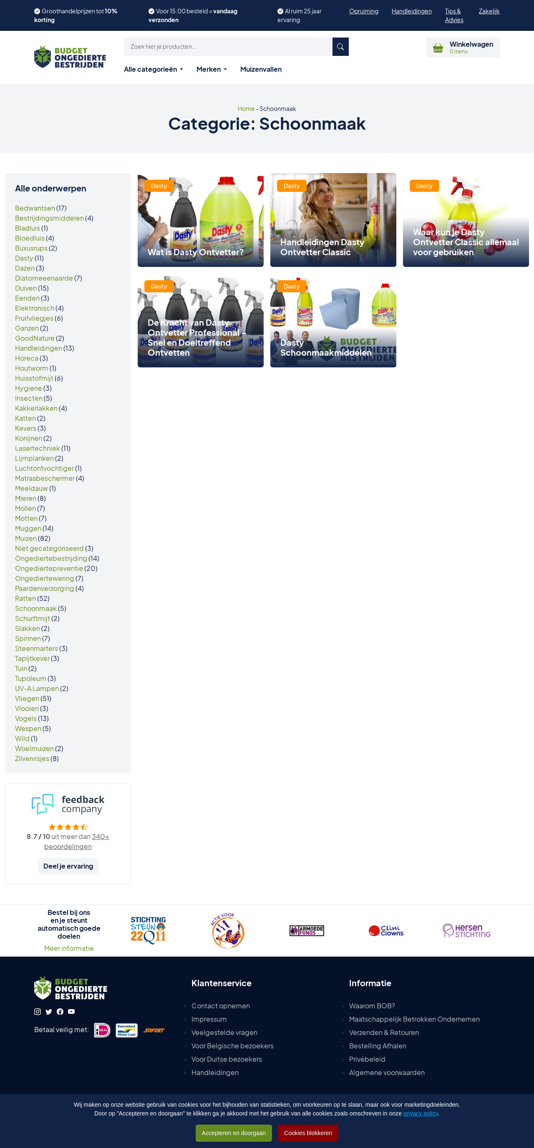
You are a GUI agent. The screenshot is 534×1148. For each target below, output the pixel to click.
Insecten (29, 398)
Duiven (26, 288)
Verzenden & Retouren (384, 1032)
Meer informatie (69, 948)
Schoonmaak (36, 608)
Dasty (24, 258)
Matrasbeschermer (45, 478)
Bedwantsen (35, 207)
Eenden (27, 298)
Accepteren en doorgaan (234, 1133)
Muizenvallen (261, 69)
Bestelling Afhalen (377, 1045)
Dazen (25, 268)
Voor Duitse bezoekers (226, 1059)
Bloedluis (30, 238)
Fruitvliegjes (34, 318)
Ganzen (27, 328)
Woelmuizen (34, 748)
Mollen (25, 508)
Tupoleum (30, 678)
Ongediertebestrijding (51, 558)
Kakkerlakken (36, 408)
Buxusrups (31, 248)
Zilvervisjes (32, 758)
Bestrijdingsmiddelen (49, 218)
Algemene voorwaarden (387, 1072)
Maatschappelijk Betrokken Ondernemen (414, 1019)
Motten (26, 518)
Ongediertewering (44, 578)
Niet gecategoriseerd (49, 548)
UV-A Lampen (37, 688)
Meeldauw (31, 488)
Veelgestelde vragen (224, 1032)
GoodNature (35, 338)
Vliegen (27, 698)
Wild (22, 738)
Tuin (21, 668)
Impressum (209, 1019)
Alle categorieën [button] (151, 69)
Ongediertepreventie (49, 568)
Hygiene (28, 388)
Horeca (26, 358)
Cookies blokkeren (308, 1133)
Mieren (25, 498)
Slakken (27, 628)
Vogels (26, 718)
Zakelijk (489, 11)
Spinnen (28, 638)
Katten (25, 418)
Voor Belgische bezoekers (232, 1045)
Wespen (28, 728)
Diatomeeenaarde (44, 278)
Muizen (26, 538)
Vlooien (27, 708)
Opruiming (363, 11)
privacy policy (420, 1113)
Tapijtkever (32, 658)
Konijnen (28, 438)
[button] (236, 47)
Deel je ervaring (68, 866)
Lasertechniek (37, 448)
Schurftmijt (32, 618)
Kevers (25, 428)
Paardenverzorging (44, 588)
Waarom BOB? (372, 1005)
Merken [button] (209, 69)
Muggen (28, 528)
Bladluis (27, 228)
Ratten (25, 598)
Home (246, 108)
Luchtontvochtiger (44, 468)
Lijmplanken (34, 458)
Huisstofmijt (34, 378)
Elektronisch (34, 308)
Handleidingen (412, 11)
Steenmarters (36, 648)
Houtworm (31, 368)
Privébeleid (367, 1059)
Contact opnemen (220, 1005)
